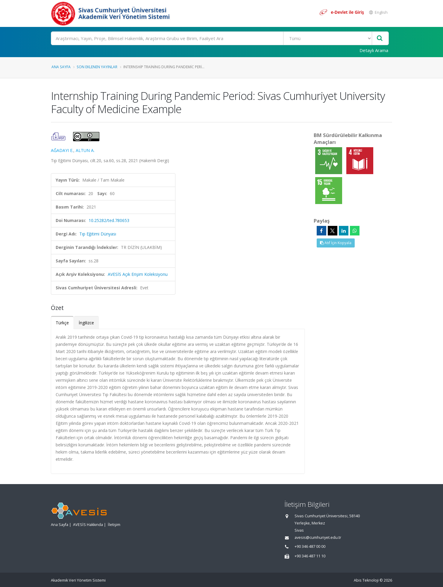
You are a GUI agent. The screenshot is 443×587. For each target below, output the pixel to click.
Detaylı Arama (373, 50)
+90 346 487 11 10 (310, 556)
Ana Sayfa (61, 66)
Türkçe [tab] (62, 323)
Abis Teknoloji (366, 580)
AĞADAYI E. (62, 150)
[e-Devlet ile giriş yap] (341, 12)
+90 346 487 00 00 (310, 546)
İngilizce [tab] (86, 323)
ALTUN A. (85, 150)
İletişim (114, 524)
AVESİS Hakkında (88, 524)
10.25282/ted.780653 (109, 220)
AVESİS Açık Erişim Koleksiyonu (138, 274)
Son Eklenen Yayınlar (97, 66)
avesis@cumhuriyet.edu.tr (318, 537)
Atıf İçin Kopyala (335, 242)
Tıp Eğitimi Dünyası (97, 234)
